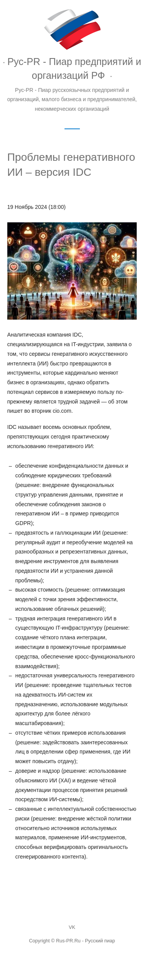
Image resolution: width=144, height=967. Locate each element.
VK (72, 927)
